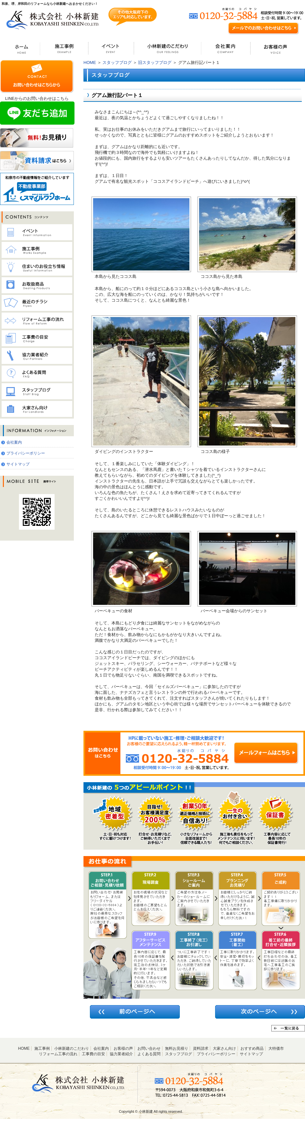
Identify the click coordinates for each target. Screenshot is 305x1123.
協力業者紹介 (121, 1054)
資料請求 (200, 1048)
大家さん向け (224, 1048)
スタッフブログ (117, 62)
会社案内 (14, 442)
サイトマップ (18, 464)
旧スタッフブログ (154, 62)
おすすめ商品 (252, 1048)
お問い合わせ (149, 1048)
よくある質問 (149, 1054)
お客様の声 (123, 1048)
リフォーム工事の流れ (58, 1054)
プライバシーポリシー (25, 453)
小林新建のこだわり (71, 1048)
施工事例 (42, 1048)
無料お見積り (176, 1048)
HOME (89, 62)
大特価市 (276, 1048)
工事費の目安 (93, 1054)
